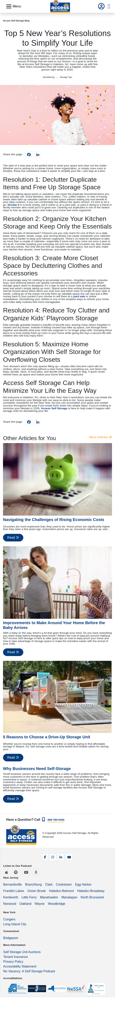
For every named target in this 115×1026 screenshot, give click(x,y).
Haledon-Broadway (91, 891)
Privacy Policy (13, 961)
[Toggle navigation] (13, 6)
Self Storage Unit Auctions (22, 952)
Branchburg (33, 884)
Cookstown (64, 884)
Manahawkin (49, 897)
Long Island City (14, 924)
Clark (48, 884)
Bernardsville (12, 884)
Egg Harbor (83, 884)
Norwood (9, 903)
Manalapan (69, 897)
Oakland (25, 903)
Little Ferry (29, 897)
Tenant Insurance (15, 956)
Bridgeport (10, 938)
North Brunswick (92, 897)
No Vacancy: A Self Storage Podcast (29, 971)
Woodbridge (56, 903)
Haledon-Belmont (61, 891)
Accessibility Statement (19, 966)
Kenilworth (10, 897)
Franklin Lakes (13, 891)
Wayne (40, 903)
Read (13, 537)
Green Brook (37, 891)
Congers (9, 919)
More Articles (100, 437)
